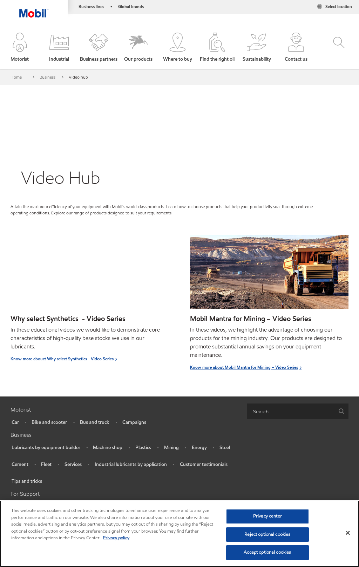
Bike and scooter (49, 422)
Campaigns (134, 422)
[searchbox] (290, 411)
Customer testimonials (204, 464)
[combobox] (297, 411)
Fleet (46, 464)
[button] (20, 48)
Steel (224, 447)
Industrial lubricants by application (131, 464)
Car (15, 422)
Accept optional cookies (267, 552)
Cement (20, 464)
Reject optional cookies (267, 534)
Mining (171, 447)
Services (73, 464)
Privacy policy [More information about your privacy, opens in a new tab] (116, 538)
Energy (199, 447)
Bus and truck (94, 422)
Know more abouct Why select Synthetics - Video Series (62, 359)
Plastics (143, 447)
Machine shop (107, 447)
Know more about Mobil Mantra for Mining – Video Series (244, 367)
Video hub (78, 77)
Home (16, 77)
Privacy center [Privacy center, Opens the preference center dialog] (267, 516)
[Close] (347, 533)
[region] (179, 533)
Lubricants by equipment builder (46, 447)
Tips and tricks (27, 481)
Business (47, 77)
